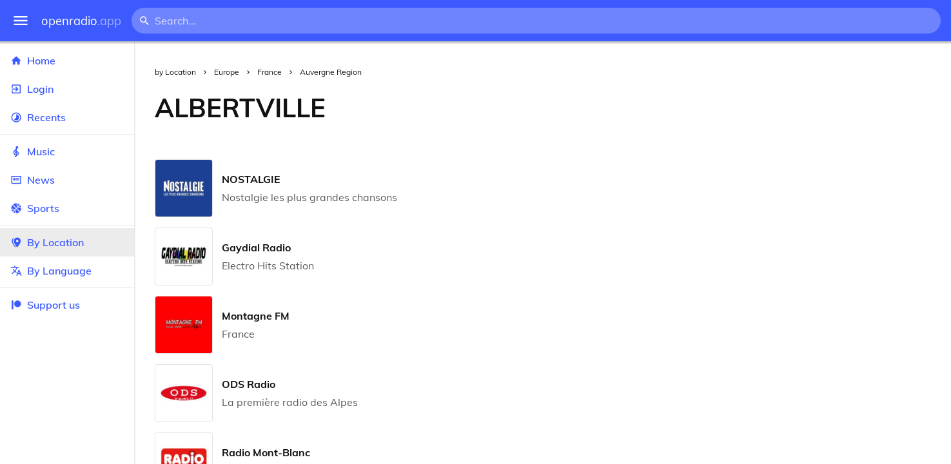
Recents (67, 117)
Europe (226, 72)
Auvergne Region (331, 72)
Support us (45, 304)
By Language (67, 270)
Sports (67, 208)
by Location (175, 72)
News (67, 180)
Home (67, 60)
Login (67, 89)
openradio (81, 21)
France (269, 72)
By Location (67, 242)
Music (67, 151)
